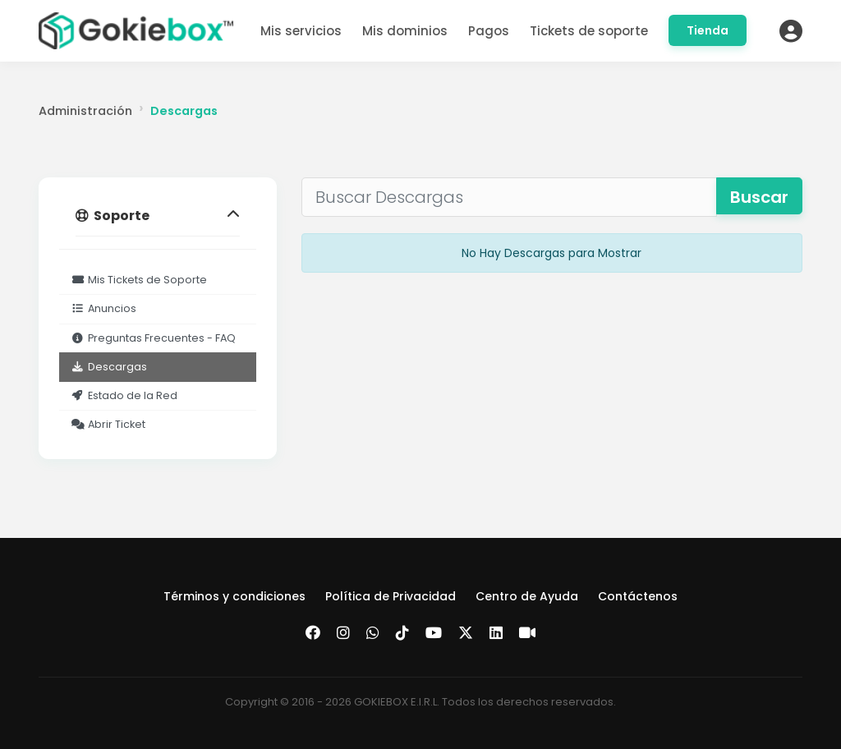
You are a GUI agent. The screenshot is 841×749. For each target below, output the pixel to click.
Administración (85, 111)
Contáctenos (638, 596)
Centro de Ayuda (527, 596)
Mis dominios (405, 30)
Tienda (707, 30)
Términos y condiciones (234, 596)
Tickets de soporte (589, 30)
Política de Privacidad (390, 596)
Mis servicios (301, 30)
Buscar (759, 197)
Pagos (488, 30)
